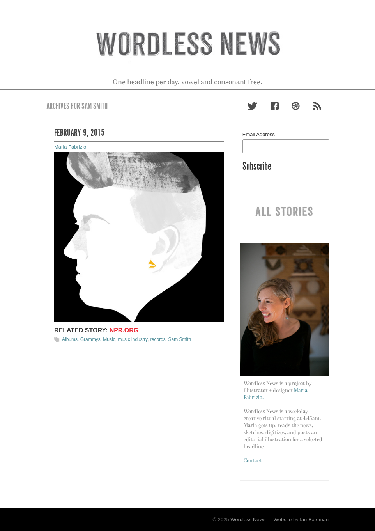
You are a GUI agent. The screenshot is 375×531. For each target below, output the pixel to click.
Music (109, 339)
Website (283, 519)
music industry (132, 339)
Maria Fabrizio (70, 147)
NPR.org (124, 330)
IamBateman (314, 519)
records (158, 339)
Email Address (258, 134)
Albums (70, 339)
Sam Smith (179, 339)
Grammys (90, 339)
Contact (253, 461)
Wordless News (247, 519)
